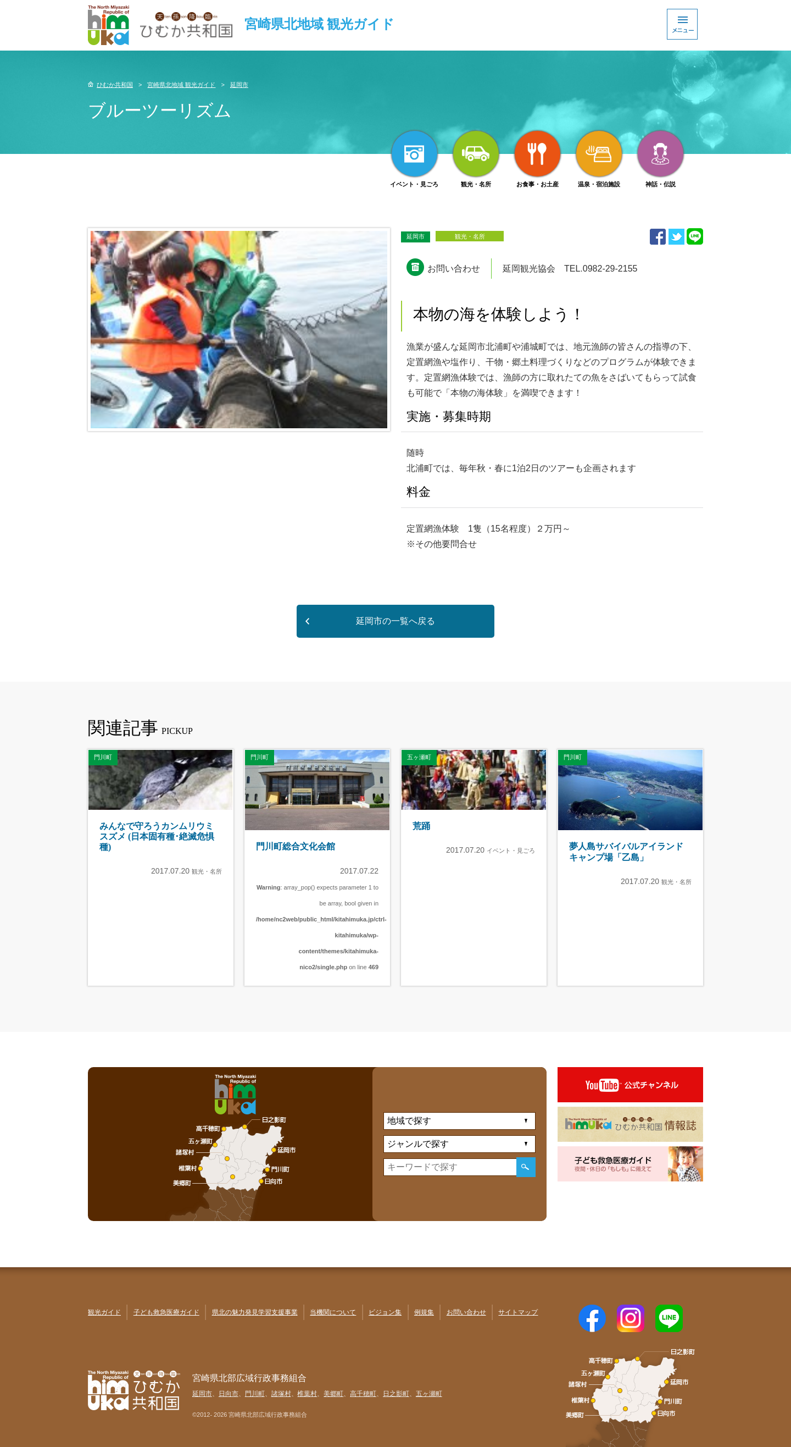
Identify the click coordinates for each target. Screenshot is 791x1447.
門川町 (255, 1394)
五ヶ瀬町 (429, 1394)
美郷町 (333, 1394)
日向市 (228, 1394)
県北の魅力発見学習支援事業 (255, 1312)
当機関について (333, 1312)
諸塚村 (281, 1394)
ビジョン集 (385, 1312)
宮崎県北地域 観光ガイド (181, 84)
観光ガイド (104, 1312)
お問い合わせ (466, 1312)
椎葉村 (307, 1394)
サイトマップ (518, 1312)
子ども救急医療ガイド (166, 1312)
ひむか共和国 (115, 84)
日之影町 (396, 1394)
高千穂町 (363, 1394)
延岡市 (239, 84)
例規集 (424, 1312)
